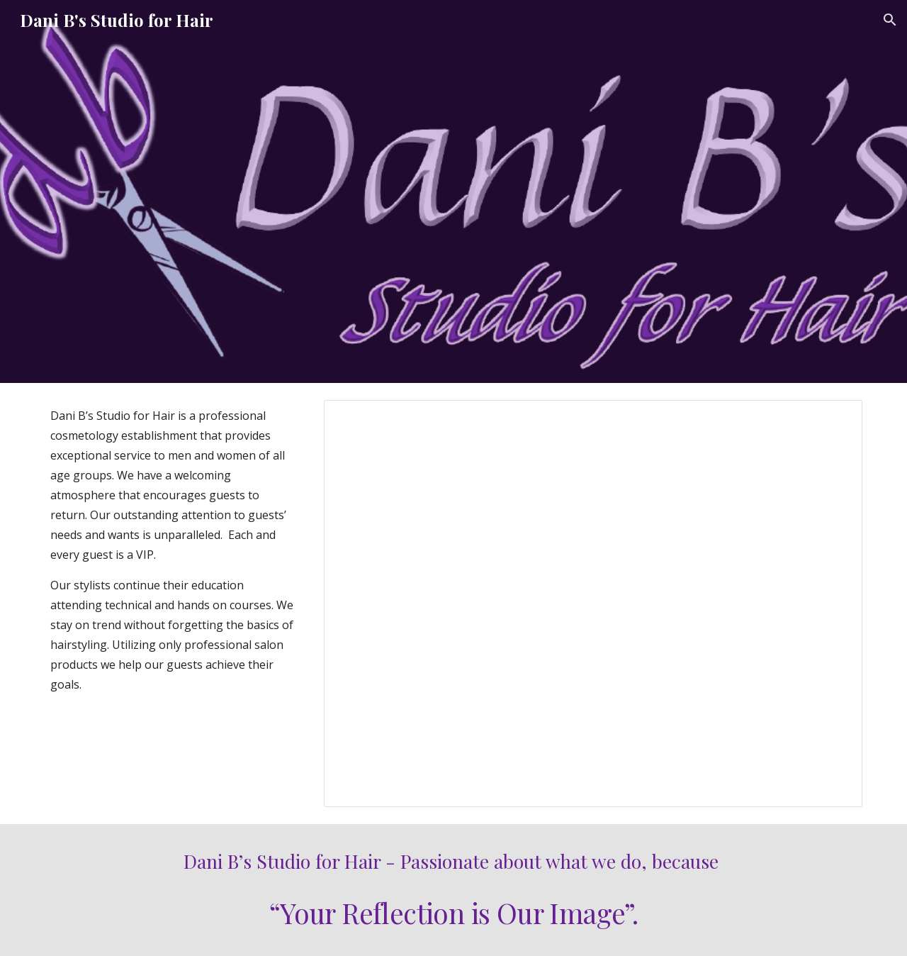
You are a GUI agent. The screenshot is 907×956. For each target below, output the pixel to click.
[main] (174, 550)
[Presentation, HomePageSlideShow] (593, 603)
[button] (890, 20)
